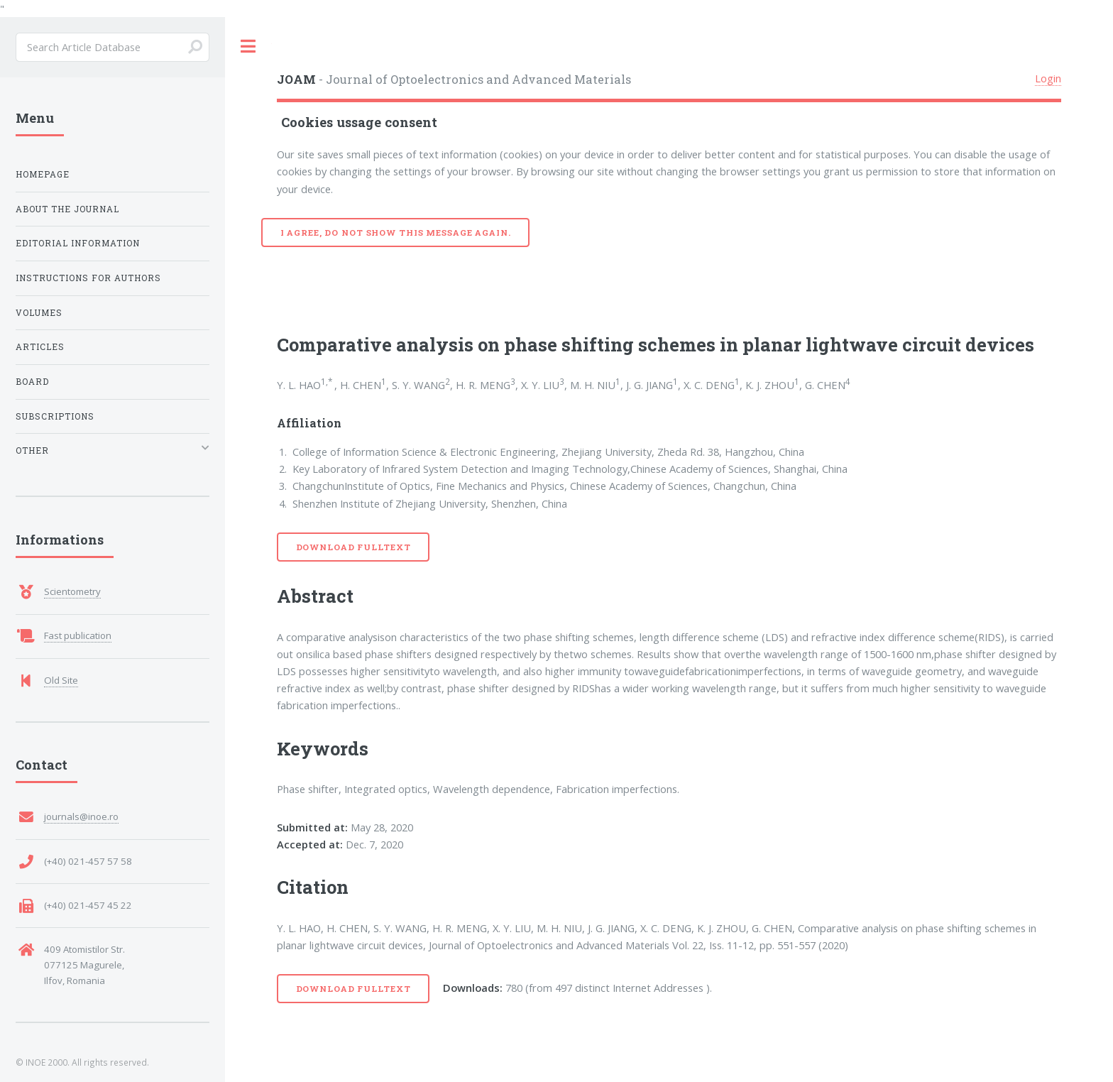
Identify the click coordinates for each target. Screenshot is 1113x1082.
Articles (40, 346)
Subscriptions (55, 416)
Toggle (248, 46)
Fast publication (77, 635)
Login (1048, 78)
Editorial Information (78, 243)
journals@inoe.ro (81, 816)
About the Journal (67, 209)
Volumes (39, 312)
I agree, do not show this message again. (395, 232)
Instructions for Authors (88, 278)
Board (32, 381)
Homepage (43, 174)
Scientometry (72, 591)
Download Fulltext (353, 547)
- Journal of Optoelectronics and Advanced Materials (454, 79)
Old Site (61, 680)
